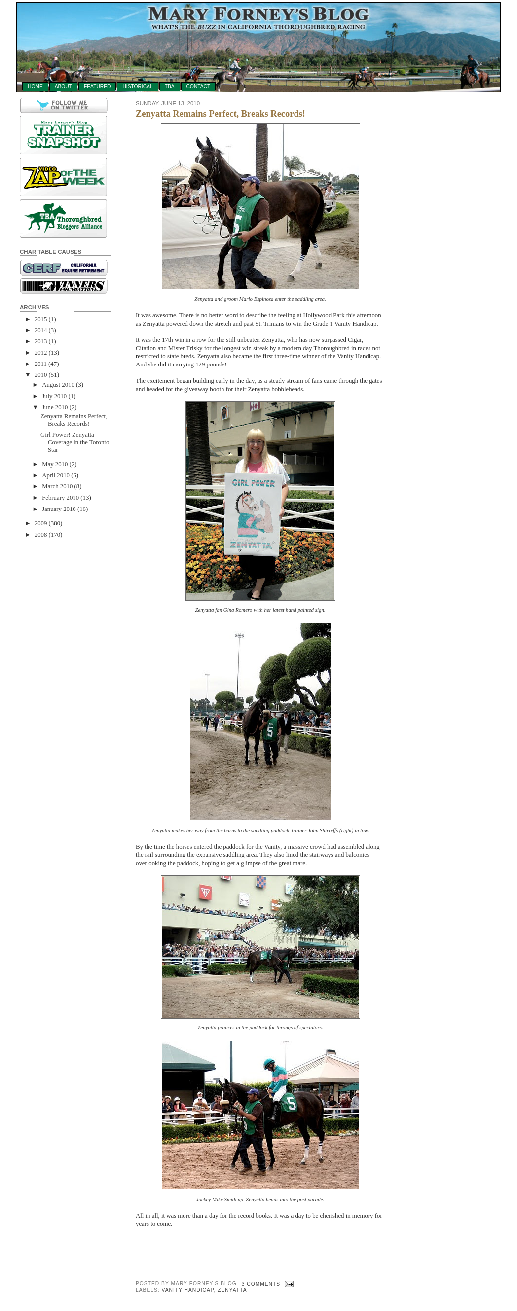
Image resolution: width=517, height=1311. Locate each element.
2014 (41, 330)
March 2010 (57, 486)
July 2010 (54, 396)
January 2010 (59, 509)
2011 (41, 364)
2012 (41, 352)
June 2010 (55, 407)
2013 (41, 341)
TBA (170, 86)
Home (35, 86)
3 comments (261, 1284)
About (63, 86)
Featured (97, 86)
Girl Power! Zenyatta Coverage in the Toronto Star (74, 442)
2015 (41, 319)
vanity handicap (188, 1290)
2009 (41, 523)
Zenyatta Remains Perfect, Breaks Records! (73, 420)
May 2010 (55, 464)
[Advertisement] (59, 696)
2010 (41, 374)
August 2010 (58, 384)
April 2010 (56, 475)
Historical (137, 86)
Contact (198, 86)
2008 (41, 534)
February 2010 (60, 497)
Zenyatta (232, 1290)
